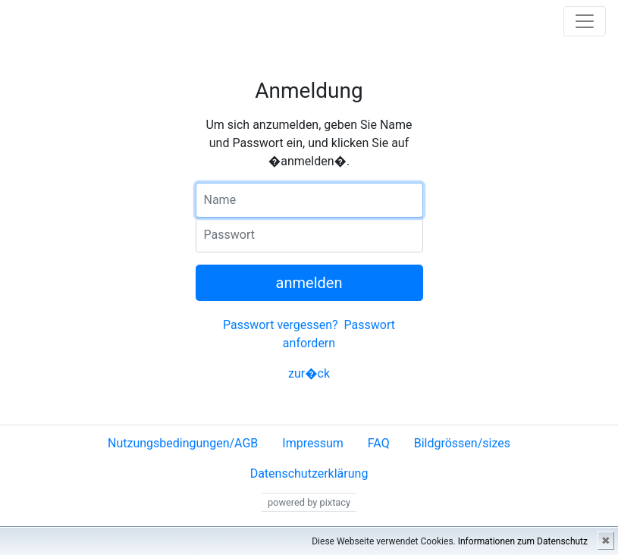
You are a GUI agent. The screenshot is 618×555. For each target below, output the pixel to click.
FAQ (379, 443)
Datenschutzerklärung (309, 473)
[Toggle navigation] (584, 21)
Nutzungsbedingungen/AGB (183, 443)
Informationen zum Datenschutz (523, 541)
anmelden (309, 283)
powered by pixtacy (309, 502)
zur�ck (309, 373)
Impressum (313, 443)
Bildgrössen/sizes (462, 443)
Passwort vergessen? (280, 325)
